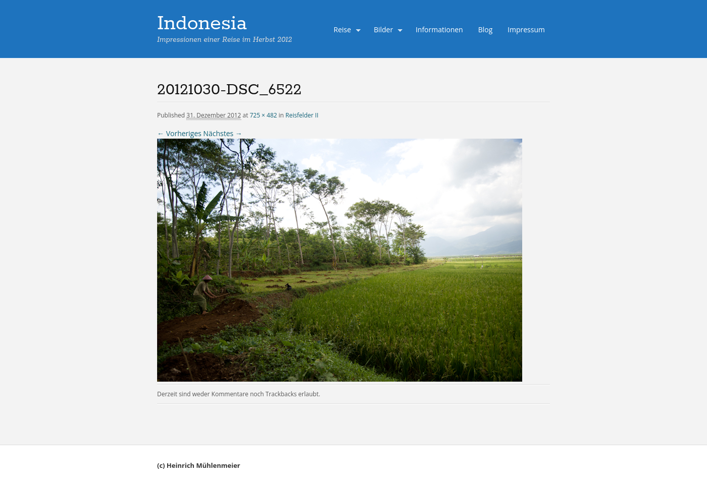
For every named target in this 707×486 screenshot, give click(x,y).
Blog (485, 29)
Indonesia (202, 23)
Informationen (439, 29)
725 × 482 (263, 115)
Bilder (386, 31)
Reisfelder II (302, 115)
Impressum (526, 29)
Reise (345, 31)
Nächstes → (222, 133)
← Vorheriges (179, 133)
